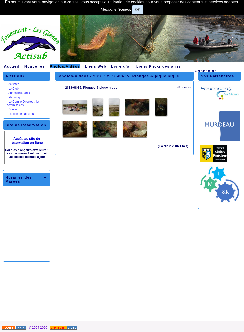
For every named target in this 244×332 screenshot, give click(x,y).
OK (137, 10)
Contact (14, 109)
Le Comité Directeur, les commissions (23, 103)
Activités (13, 84)
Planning (14, 97)
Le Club (14, 88)
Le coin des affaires (21, 114)
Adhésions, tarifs (19, 93)
